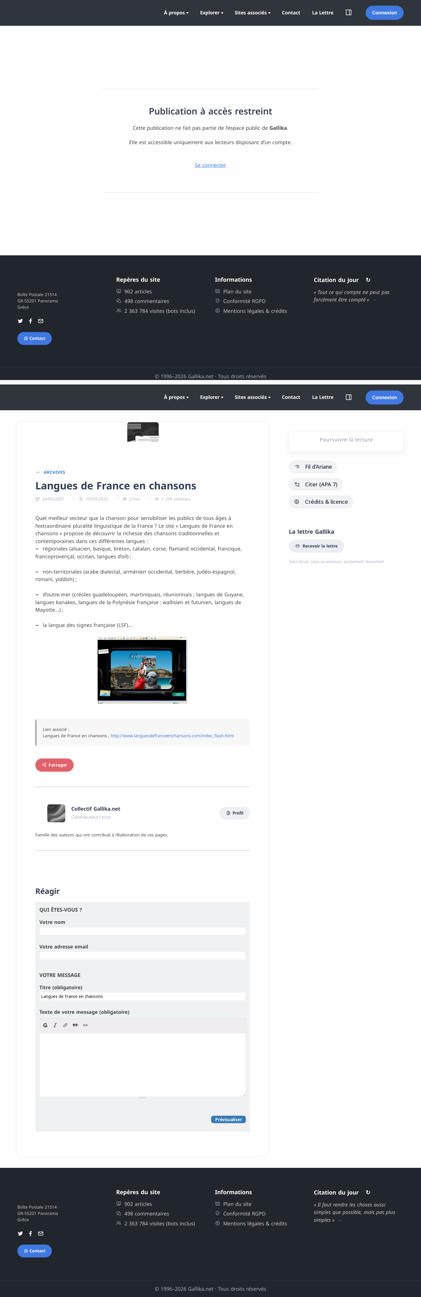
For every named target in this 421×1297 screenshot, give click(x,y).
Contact (291, 12)
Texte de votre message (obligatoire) (84, 1012)
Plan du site (233, 291)
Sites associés (251, 12)
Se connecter (210, 165)
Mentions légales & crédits (251, 310)
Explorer (209, 12)
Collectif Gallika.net (95, 808)
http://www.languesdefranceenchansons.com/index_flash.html (172, 736)
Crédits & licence (321, 501)
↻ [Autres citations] (368, 280)
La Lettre (323, 12)
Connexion (384, 12)
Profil (234, 813)
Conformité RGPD (240, 301)
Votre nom (52, 922)
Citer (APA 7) (315, 484)
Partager (54, 765)
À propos (174, 12)
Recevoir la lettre (317, 546)
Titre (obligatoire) (61, 987)
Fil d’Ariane (313, 466)
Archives (54, 472)
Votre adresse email (64, 946)
